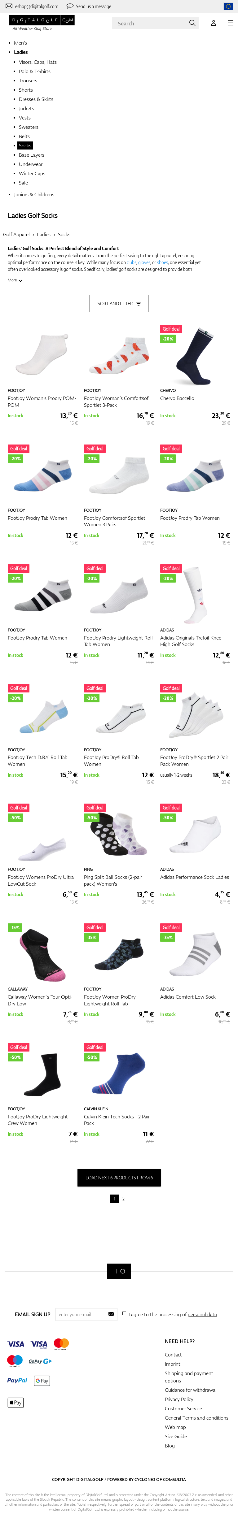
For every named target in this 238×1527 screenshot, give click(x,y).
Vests (25, 117)
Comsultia (174, 1479)
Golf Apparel (16, 234)
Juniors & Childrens (34, 194)
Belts (24, 136)
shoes (162, 262)
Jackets (26, 108)
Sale (23, 182)
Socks (25, 145)
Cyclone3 (144, 1479)
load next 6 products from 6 (119, 1178)
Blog (170, 1445)
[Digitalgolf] (119, 1271)
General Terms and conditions (196, 1417)
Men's (20, 42)
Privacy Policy (179, 1399)
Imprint (172, 1363)
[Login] (213, 23)
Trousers (28, 80)
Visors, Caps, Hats (38, 62)
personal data (202, 1314)
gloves (144, 262)
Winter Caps (32, 173)
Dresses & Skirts (36, 99)
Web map (175, 1427)
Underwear (30, 164)
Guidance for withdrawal (191, 1389)
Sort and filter (119, 303)
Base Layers (31, 154)
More (12, 280)
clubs (131, 262)
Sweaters (28, 127)
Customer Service (183, 1408)
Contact (173, 1354)
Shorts (26, 89)
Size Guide (176, 1436)
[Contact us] (31, 6)
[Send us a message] (89, 6)
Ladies (21, 52)
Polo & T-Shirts (35, 71)
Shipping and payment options (189, 1377)
